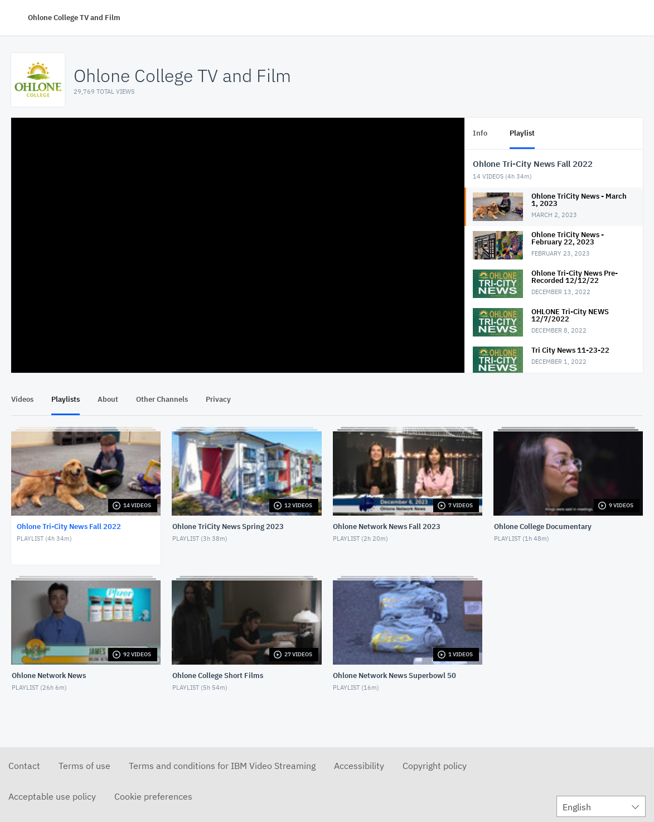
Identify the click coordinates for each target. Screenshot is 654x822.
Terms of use (84, 765)
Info (480, 133)
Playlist (522, 133)
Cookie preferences (153, 796)
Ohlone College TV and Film (74, 17)
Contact (24, 765)
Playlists (65, 399)
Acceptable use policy (52, 796)
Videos (22, 399)
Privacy (218, 399)
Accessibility (359, 765)
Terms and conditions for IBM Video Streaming (222, 765)
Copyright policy (435, 765)
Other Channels (162, 399)
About (108, 399)
